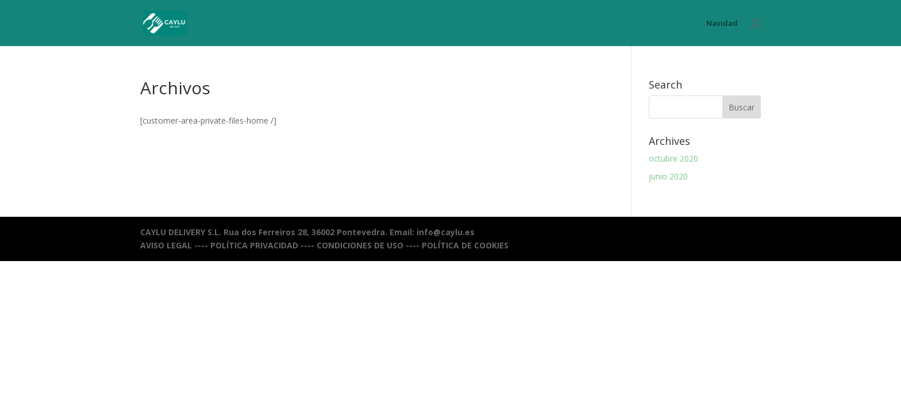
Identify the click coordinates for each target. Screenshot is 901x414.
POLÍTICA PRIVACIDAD (254, 245)
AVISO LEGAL (166, 245)
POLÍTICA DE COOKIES (465, 245)
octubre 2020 (673, 158)
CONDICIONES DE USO (360, 245)
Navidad (722, 23)
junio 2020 (668, 176)
